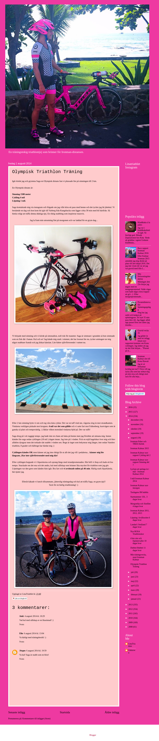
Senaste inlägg (16, 712)
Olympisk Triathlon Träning (138, 565)
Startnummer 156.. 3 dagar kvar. (138, 498)
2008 (130, 627)
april (133, 585)
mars (133, 590)
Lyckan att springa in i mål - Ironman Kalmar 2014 (139, 471)
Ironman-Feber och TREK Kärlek (138, 442)
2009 (130, 622)
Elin (21, 633)
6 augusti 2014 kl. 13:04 (34, 633)
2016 (130, 407)
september (135, 433)
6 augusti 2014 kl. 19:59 (36, 651)
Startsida (65, 712)
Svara (21, 624)
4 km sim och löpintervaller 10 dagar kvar (138, 540)
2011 (130, 613)
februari (134, 594)
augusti (134, 438)
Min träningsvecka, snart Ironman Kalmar (138, 557)
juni (133, 577)
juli (132, 572)
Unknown (131, 651)
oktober (134, 429)
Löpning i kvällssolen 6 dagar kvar (140, 519)
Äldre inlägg (112, 712)
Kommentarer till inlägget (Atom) (36, 718)
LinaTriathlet (131, 645)
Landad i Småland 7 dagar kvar (138, 525)
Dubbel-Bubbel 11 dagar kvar (138, 549)
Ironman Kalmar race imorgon (139, 486)
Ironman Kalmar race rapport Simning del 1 (139, 462)
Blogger (92, 735)
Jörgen (22, 651)
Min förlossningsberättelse (144, 276)
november (135, 424)
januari (134, 599)
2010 (130, 618)
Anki (21, 616)
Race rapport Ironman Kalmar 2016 (143, 250)
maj (133, 581)
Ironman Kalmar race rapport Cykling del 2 (140, 454)
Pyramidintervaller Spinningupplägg (144, 306)
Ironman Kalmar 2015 (139, 448)
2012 (130, 609)
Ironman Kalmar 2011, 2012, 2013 (139, 511)
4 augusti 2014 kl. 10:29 (35, 616)
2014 (130, 416)
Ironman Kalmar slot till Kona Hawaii (144, 358)
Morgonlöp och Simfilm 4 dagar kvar (140, 505)
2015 (130, 412)
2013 (130, 605)
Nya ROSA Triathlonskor (137, 532)
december (135, 420)
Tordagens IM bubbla (139, 492)
